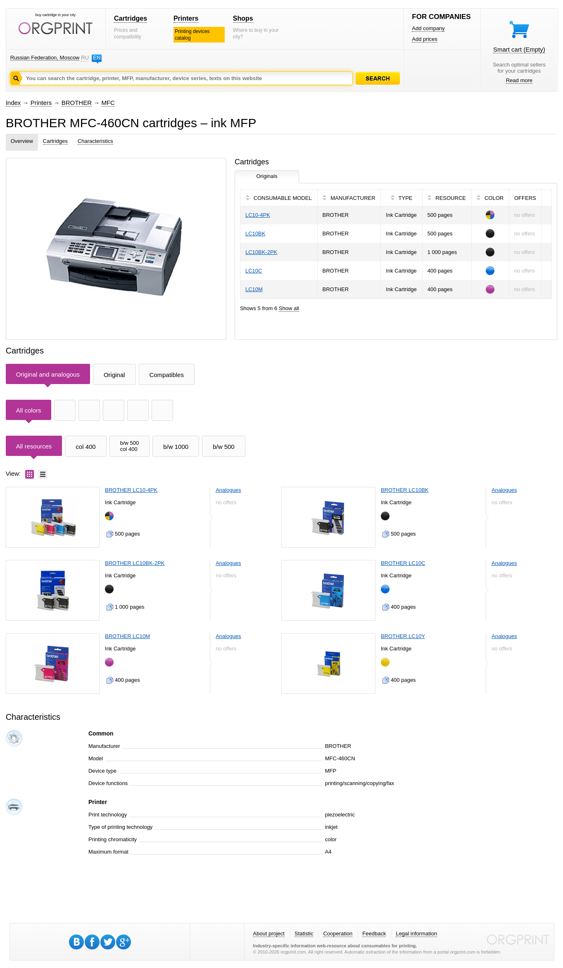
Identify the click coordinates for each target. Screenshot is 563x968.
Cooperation (337, 933)
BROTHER (77, 102)
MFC (108, 102)
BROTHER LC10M (127, 636)
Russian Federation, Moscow (45, 58)
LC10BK (255, 233)
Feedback (374, 933)
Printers (185, 18)
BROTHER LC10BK (405, 490)
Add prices (424, 39)
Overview (22, 141)
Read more (519, 80)
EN (96, 58)
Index (13, 102)
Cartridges (130, 18)
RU (84, 58)
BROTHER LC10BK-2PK (135, 563)
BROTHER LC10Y (403, 636)
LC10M (254, 289)
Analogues (228, 490)
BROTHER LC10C (403, 563)
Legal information (416, 933)
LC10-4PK (257, 215)
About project (269, 933)
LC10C (253, 271)
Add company (428, 28)
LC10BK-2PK (261, 252)
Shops (243, 18)
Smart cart (519, 49)
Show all (289, 308)
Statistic (304, 933)
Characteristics (95, 141)
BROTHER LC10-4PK (131, 490)
